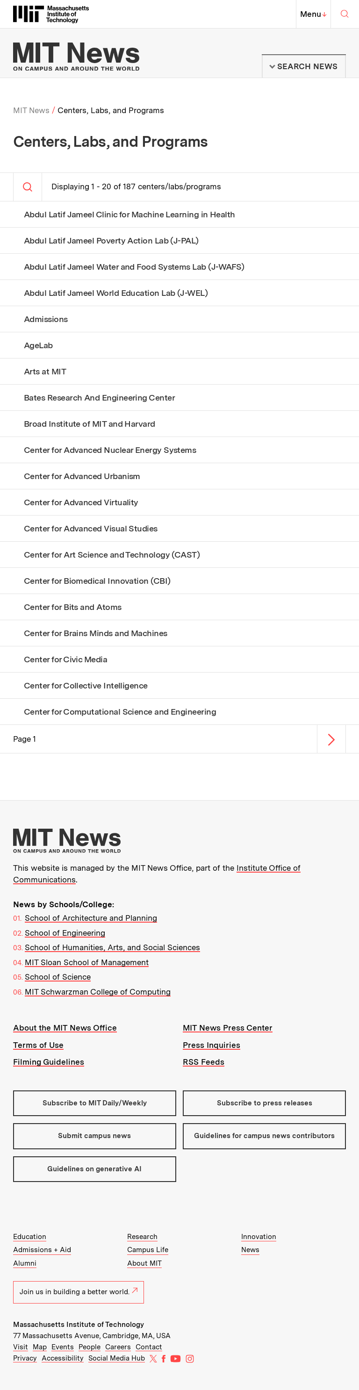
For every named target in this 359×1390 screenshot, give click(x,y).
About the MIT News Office (65, 1027)
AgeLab (38, 345)
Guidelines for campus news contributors (264, 1136)
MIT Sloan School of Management (87, 962)
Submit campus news (94, 1136)
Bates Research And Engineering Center (99, 397)
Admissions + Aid (42, 1250)
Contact (149, 1347)
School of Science (58, 977)
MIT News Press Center (228, 1027)
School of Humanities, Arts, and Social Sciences (112, 947)
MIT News (31, 110)
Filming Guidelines (48, 1062)
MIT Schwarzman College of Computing (98, 991)
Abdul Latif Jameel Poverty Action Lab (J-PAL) (111, 240)
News (250, 1250)
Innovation (258, 1236)
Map (40, 1347)
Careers (118, 1347)
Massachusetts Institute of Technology (78, 1324)
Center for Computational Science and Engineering (120, 711)
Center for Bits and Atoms (73, 607)
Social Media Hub (116, 1358)
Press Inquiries (211, 1045)
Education (29, 1236)
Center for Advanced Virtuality (81, 502)
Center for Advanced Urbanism (82, 476)
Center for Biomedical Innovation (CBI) (97, 581)
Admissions (46, 319)
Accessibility (63, 1358)
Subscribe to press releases (264, 1103)
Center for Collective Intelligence (86, 685)
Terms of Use (38, 1045)
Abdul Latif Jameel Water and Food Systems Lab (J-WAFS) (134, 267)
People (90, 1347)
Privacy (25, 1358)
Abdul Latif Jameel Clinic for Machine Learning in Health (129, 214)
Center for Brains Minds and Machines (95, 633)
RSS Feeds (203, 1062)
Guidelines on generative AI (94, 1169)
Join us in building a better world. (78, 1292)
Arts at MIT (45, 371)
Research (142, 1236)
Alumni (24, 1263)
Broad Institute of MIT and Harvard (89, 424)
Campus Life (147, 1250)
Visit (20, 1347)
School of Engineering (65, 933)
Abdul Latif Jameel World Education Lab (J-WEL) (116, 293)
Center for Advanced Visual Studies (91, 528)
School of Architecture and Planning (91, 918)
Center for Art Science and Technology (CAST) (112, 554)
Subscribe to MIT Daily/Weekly (95, 1103)
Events (62, 1347)
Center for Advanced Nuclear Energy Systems (110, 450)
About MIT (144, 1263)
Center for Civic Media (65, 659)
